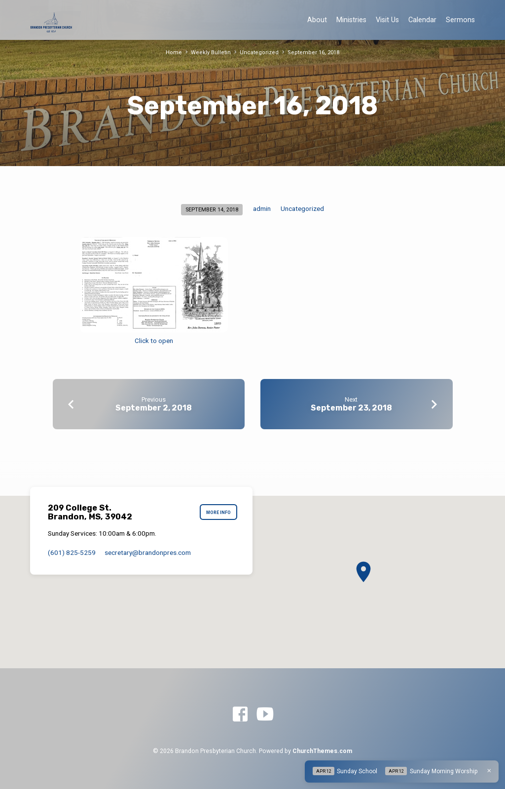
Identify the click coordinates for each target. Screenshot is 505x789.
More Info (218, 512)
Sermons (460, 20)
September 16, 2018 (311, 52)
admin (262, 208)
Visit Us (387, 20)
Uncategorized (259, 52)
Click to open (154, 340)
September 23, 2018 (351, 407)
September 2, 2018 (153, 407)
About (317, 20)
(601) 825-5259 (72, 552)
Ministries (351, 20)
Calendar (422, 20)
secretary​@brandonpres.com (148, 552)
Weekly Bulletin (213, 52)
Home (177, 52)
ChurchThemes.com (322, 751)
